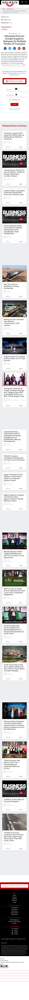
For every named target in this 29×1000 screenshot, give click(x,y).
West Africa (7, 504)
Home (3, 9)
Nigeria (11, 504)
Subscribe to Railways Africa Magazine (14, 885)
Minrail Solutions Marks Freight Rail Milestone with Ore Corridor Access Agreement (14, 554)
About (14, 895)
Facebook (14, 928)
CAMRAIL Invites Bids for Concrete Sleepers (14, 799)
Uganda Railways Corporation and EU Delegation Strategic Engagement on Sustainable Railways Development (12, 436)
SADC (6, 142)
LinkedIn (14, 932)
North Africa (7, 463)
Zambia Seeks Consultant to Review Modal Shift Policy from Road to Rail (14, 192)
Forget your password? (14, 109)
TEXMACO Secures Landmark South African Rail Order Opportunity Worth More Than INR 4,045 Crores (13, 835)
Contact (14, 897)
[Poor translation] (5, 966)
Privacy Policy (4, 942)
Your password (10, 95)
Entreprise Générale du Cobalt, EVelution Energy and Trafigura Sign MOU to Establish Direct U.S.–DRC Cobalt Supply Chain (14, 392)
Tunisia (11, 463)
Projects (14, 923)
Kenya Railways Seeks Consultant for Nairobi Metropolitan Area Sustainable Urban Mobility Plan (13, 229)
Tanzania (11, 328)
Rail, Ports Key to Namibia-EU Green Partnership (11, 286)
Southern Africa (15, 913)
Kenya (11, 237)
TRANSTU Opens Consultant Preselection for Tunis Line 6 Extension (14, 457)
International (10, 9)
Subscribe (14, 900)
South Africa (10, 142)
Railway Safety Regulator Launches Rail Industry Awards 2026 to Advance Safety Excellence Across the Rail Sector (14, 724)
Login (14, 902)
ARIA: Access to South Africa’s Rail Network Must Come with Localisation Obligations (14, 591)
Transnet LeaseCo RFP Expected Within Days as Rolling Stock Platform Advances (14, 136)
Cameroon (13, 179)
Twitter (14, 930)
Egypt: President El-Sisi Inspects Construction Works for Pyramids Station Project (13, 477)
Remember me (16, 99)
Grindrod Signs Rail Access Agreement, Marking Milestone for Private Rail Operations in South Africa (14, 629)
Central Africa (7, 179)
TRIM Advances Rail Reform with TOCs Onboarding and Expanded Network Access (12, 763)
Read (20, 147)
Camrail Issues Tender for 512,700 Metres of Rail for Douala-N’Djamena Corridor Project (14, 173)
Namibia (9, 291)
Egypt (11, 483)
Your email (8, 89)
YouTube (14, 934)
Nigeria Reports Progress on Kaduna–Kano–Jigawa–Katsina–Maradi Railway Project (14, 497)
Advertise (14, 899)
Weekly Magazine (14, 920)
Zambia (9, 198)
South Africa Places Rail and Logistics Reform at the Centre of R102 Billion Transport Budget (14, 667)
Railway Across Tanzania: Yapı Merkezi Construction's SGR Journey (14, 322)
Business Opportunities (14, 921)
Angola (9, 363)
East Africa (7, 237)
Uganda (11, 444)
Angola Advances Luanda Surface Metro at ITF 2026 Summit (14, 358)
